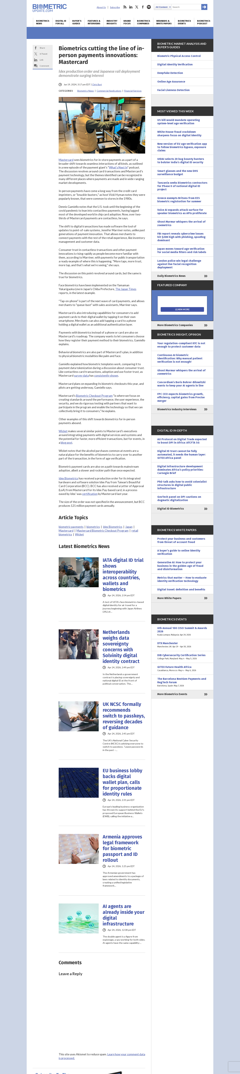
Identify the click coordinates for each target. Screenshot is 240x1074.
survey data (81, 375)
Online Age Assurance (171, 81)
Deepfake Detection (170, 73)
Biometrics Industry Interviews (176, 409)
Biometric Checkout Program (94, 395)
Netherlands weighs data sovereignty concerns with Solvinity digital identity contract (121, 646)
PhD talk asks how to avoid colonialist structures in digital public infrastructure (182, 485)
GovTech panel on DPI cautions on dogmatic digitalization (179, 498)
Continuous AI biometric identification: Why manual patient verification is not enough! (179, 358)
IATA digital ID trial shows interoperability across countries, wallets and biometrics (123, 574)
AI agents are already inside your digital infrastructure (123, 915)
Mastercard (66, 160)
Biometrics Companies (143, 22)
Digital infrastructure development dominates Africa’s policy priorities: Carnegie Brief (180, 470)
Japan (128, 527)
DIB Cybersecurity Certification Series (182, 657)
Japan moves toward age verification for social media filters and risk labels (181, 250)
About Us (101, 7)
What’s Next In (118, 167)
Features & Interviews (94, 22)
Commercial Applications (109, 91)
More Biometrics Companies (175, 325)
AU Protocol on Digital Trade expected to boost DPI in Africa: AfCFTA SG (182, 441)
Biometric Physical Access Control (179, 56)
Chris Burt (97, 84)
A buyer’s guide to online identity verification (178, 552)
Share (42, 48)
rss (125, 7)
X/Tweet (43, 54)
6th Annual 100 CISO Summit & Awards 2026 (182, 631)
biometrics (93, 527)
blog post (66, 442)
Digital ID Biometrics (170, 508)
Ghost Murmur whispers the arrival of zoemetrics (181, 223)
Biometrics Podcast (203, 22)
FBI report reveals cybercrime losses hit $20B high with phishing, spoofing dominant (181, 237)
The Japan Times (125, 289)
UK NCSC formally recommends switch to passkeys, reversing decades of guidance (124, 715)
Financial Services (133, 91)
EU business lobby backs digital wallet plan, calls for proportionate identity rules (122, 782)
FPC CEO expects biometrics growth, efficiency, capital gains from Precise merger (181, 397)
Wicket (63, 431)
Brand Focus (127, 22)
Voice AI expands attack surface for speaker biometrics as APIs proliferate (182, 211)
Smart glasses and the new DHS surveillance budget (177, 172)
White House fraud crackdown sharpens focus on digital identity (179, 133)
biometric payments (71, 527)
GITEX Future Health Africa (182, 668)
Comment (44, 66)
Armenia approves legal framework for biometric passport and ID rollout (122, 848)
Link (41, 60)
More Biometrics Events (172, 694)
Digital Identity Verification (175, 64)
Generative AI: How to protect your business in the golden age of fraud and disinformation (180, 566)
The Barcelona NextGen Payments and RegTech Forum (182, 682)
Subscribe (115, 7)
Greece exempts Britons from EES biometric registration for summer (179, 199)
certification (90, 494)
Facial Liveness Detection (173, 90)
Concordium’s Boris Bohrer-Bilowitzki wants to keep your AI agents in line (181, 384)
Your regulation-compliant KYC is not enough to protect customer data (181, 345)
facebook (143, 7)
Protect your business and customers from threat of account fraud (181, 540)
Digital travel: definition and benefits (181, 589)
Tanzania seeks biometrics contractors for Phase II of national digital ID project (182, 186)
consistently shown (106, 375)
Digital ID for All (61, 22)
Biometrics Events (184, 22)
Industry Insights (111, 22)
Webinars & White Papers (164, 22)
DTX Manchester (182, 645)
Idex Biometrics (68, 478)
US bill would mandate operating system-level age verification (178, 121)
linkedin (131, 7)
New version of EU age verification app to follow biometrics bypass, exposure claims (182, 147)
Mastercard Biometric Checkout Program (102, 530)
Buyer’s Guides (77, 22)
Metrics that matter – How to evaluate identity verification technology (181, 579)
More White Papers (169, 598)
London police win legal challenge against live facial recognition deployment (179, 264)
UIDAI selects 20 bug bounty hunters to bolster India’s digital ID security (180, 160)
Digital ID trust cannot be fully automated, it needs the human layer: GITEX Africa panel (181, 454)
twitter (137, 7)
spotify (149, 7)
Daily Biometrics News (171, 275)
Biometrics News (42, 22)
